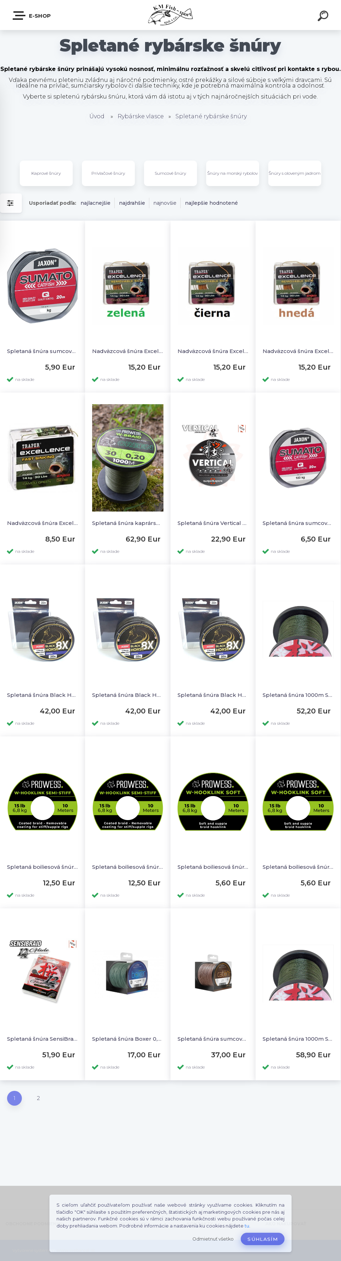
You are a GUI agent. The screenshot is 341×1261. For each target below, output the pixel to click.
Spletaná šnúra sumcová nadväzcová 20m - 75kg (42, 351)
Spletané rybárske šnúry (211, 116)
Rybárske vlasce (141, 116)
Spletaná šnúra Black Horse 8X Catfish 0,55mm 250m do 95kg (127, 695)
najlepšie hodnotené (211, 203)
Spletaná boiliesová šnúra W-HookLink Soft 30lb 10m (213, 866)
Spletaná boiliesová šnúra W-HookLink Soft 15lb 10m (298, 866)
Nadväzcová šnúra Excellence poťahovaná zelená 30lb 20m (127, 351)
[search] (324, 17)
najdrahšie (132, 203)
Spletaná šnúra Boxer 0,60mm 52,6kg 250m (127, 1038)
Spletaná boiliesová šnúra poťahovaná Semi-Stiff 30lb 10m (42, 866)
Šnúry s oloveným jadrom (295, 173)
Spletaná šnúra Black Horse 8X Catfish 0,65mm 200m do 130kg (213, 695)
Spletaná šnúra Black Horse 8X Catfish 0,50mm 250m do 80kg (42, 695)
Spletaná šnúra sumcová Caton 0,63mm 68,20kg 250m (213, 1038)
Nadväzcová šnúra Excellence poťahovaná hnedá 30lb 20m (298, 351)
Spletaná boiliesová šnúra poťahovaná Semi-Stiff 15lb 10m (127, 866)
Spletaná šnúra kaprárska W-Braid (127, 523)
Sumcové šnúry (170, 173)
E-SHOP (32, 15)
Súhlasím (262, 1239)
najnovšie (165, 203)
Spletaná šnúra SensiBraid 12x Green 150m (42, 1038)
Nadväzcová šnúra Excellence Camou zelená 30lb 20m (42, 523)
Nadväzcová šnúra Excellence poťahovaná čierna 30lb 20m (213, 351)
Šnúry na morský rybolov (232, 173)
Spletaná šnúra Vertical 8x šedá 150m (213, 523)
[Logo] (170, 15)
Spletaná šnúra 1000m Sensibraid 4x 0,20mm (298, 1038)
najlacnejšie (95, 203)
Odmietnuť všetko (213, 1239)
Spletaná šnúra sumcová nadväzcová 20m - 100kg (298, 523)
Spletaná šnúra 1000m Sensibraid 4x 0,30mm (298, 695)
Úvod (96, 116)
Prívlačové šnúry (108, 173)
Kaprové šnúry (46, 173)
